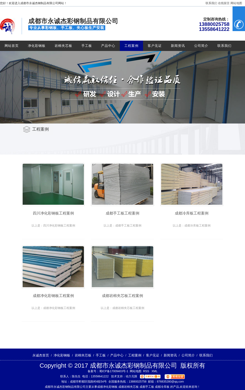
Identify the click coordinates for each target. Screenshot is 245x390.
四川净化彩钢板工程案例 (53, 213)
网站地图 (236, 3)
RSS (146, 371)
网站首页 (12, 45)
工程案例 (131, 45)
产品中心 (108, 45)
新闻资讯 (178, 45)
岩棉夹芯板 (63, 45)
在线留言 (224, 3)
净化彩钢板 (36, 45)
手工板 (86, 45)
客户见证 (155, 45)
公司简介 (201, 45)
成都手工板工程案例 (122, 213)
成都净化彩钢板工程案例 (53, 296)
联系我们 (211, 3)
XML (155, 371)
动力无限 (131, 376)
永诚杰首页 (40, 355)
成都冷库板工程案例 (191, 213)
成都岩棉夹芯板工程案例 (122, 296)
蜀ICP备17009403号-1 (113, 371)
